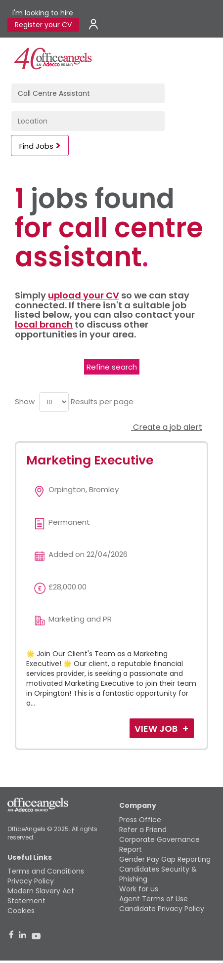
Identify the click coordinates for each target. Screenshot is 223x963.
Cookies (21, 911)
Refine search (112, 367)
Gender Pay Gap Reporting (165, 859)
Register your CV (43, 25)
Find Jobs (36, 146)
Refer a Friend (143, 830)
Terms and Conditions (45, 871)
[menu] (54, 402)
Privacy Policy (30, 881)
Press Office (140, 820)
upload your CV (83, 295)
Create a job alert (166, 427)
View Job (156, 728)
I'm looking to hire (42, 13)
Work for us (138, 889)
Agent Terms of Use (153, 899)
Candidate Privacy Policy (161, 909)
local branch (44, 324)
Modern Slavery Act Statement (40, 896)
